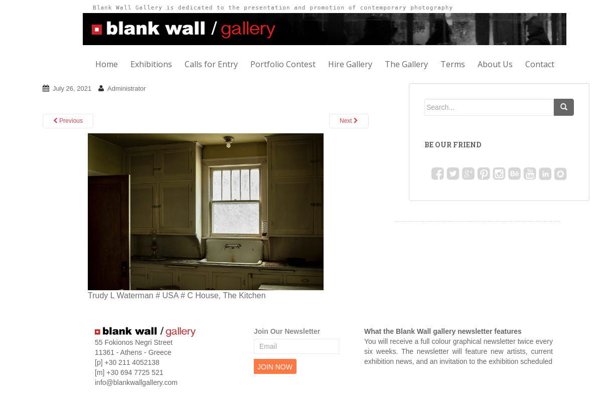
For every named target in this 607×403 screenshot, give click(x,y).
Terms (452, 64)
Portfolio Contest (283, 64)
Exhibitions (151, 64)
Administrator (126, 88)
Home (106, 64)
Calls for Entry (211, 64)
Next (349, 120)
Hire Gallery (350, 64)
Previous (68, 120)
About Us (495, 64)
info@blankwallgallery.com (136, 382)
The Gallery (406, 64)
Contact (539, 64)
